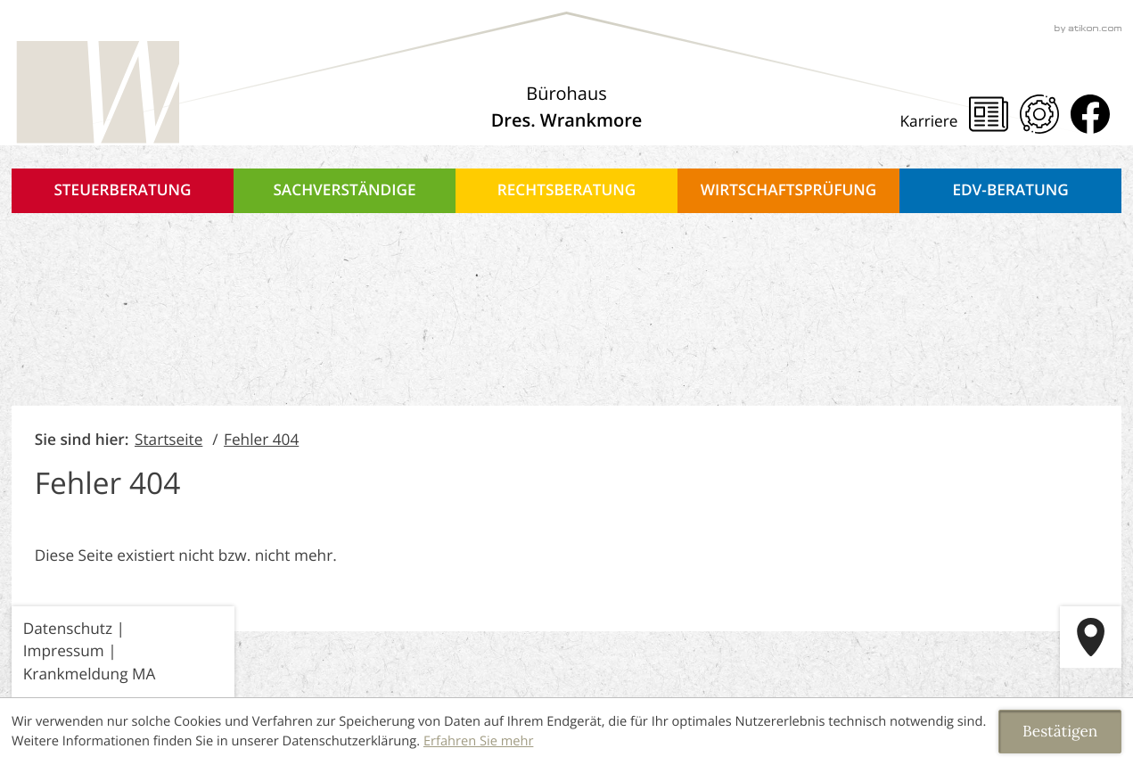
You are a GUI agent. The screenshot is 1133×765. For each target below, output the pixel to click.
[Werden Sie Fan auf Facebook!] (1090, 114)
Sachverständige (344, 190)
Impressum (63, 651)
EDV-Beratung (1010, 190)
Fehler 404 (261, 440)
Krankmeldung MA (89, 674)
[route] (1090, 637)
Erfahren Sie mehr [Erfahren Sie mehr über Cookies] (478, 741)
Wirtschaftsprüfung (789, 190)
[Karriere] (935, 122)
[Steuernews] (988, 114)
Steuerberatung (122, 190)
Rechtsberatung (566, 190)
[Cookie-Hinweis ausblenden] (1059, 731)
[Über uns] (567, 107)
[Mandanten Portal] (1039, 114)
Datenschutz (67, 629)
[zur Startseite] (95, 93)
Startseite (168, 440)
